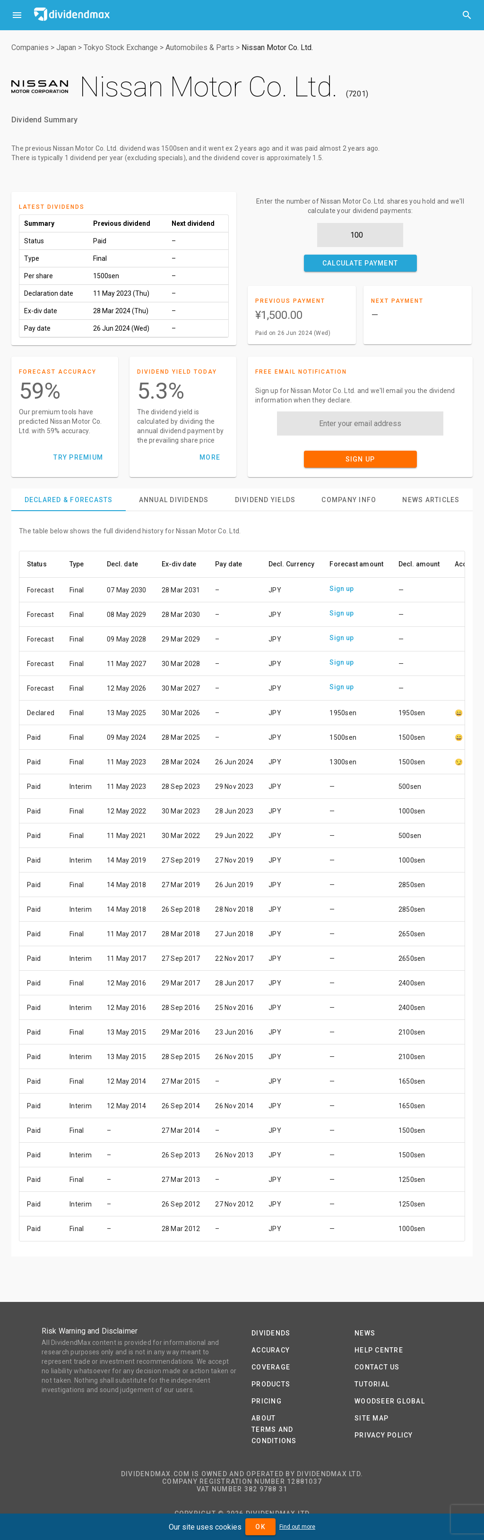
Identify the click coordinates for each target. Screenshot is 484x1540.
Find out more (297, 1526)
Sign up (341, 588)
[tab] (68, 499)
